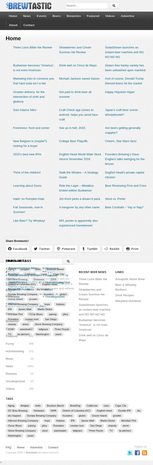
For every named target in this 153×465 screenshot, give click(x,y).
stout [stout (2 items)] (44, 430)
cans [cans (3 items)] (106, 405)
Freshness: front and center (31, 128)
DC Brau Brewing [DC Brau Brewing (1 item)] (17, 410)
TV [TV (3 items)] (111, 430)
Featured (93, 16)
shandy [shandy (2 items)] (112, 425)
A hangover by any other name (79, 207)
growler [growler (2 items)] (117, 415)
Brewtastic (32, 452)
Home (13, 16)
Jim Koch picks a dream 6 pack (79, 199)
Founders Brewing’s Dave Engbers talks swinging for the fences (125, 159)
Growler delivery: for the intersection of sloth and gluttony (29, 96)
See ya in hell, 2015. (72, 128)
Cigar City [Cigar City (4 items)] (120, 405)
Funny (10, 343)
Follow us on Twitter (130, 452)
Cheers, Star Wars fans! (121, 141)
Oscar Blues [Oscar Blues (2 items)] (36, 314)
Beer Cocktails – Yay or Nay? (124, 207)
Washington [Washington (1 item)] (42, 334)
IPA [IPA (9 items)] (10, 309)
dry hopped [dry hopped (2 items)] (14, 415)
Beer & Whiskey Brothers (25, 275)
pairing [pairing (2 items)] (52, 314)
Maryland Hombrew (128, 301)
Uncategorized (55, 296)
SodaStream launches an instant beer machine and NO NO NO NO (124, 52)
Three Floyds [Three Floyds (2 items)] (61, 329)
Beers (57, 16)
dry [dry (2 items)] (138, 410)
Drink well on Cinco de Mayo (78, 65)
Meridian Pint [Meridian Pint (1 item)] (128, 420)
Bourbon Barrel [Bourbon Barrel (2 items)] (55, 405)
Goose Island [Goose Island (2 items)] (99, 415)
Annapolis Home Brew (23, 268)
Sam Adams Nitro (24, 110)
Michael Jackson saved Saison (79, 78)
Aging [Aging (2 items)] (11, 405)
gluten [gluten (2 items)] (82, 415)
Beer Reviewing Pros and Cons (125, 185)
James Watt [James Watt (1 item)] (25, 309)
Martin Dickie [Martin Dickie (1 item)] (45, 309)
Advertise (127, 16)
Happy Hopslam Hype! (120, 92)
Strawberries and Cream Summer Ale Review (92, 294)
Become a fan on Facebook (137, 452)
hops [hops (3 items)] (47, 420)
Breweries (74, 16)
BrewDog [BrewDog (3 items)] (75, 405)
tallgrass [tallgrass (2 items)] (43, 329)
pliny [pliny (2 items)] (65, 314)
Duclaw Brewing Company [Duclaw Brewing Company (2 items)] (41, 415)
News (27, 16)
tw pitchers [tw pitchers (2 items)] (125, 430)
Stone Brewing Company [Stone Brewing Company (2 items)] (49, 324)
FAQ (9, 290)
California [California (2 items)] (92, 405)
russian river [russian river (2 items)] (77, 425)
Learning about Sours (27, 185)
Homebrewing (15, 351)
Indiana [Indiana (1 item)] (60, 420)
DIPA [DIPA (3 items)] (53, 410)
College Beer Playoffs (73, 141)
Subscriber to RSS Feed (144, 452)
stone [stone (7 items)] (126, 425)
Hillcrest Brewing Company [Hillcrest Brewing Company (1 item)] (23, 420)
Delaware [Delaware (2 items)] (39, 410)
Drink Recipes (124, 295)
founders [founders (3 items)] (67, 415)
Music (9, 358)
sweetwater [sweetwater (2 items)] (60, 430)
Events (42, 16)
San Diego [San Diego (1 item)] (51, 319)
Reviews (11, 373)
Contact (29, 25)
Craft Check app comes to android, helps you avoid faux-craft (79, 114)
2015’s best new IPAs (27, 154)
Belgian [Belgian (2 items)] (25, 405)
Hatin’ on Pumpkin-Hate (29, 199)
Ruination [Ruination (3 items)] (58, 425)
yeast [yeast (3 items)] (58, 334)
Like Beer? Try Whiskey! (29, 220)
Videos (110, 16)
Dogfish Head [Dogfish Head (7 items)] (104, 410)
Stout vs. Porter (115, 199)
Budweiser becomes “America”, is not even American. (93, 324)
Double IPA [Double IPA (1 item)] (124, 410)
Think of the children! (27, 172)
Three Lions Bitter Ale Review (32, 47)
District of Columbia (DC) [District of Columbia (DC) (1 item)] (76, 410)
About (13, 25)
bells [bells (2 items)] (38, 405)
